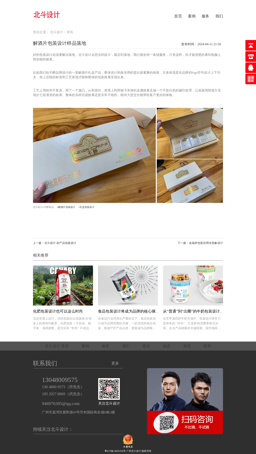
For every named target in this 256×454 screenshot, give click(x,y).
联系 (207, 346)
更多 (115, 363)
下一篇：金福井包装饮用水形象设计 (200, 243)
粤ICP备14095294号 (115, 451)
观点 (146, 346)
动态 (166, 346)
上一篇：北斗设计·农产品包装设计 (54, 243)
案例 (192, 16)
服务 (205, 16)
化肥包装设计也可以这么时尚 (58, 311)
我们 (219, 16)
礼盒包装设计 (87, 207)
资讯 (70, 32)
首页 (178, 16)
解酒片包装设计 (66, 207)
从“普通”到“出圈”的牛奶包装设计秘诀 (195, 311)
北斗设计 (56, 32)
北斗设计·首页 (57, 346)
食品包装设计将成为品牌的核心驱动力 (130, 311)
